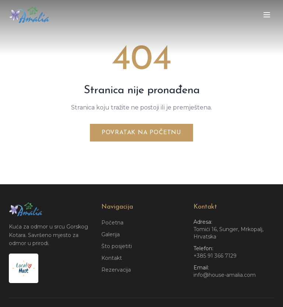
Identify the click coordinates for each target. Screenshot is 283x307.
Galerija (110, 234)
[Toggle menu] (266, 14)
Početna (112, 222)
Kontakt (111, 258)
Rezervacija (116, 269)
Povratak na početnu (141, 133)
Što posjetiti (116, 246)
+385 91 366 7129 (215, 255)
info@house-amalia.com (224, 275)
